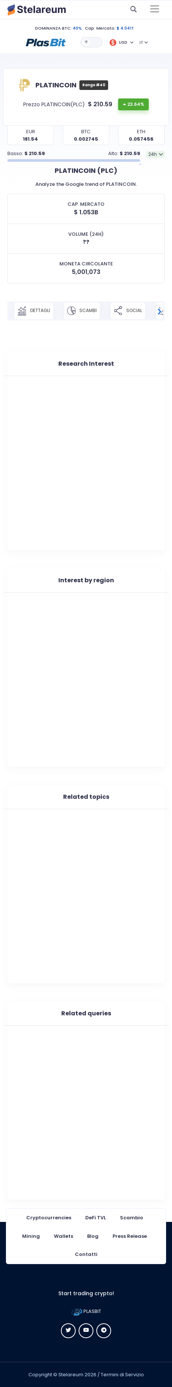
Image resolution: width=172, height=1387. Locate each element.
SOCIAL (128, 311)
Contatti (86, 1254)
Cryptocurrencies (48, 1217)
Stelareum (70, 1374)
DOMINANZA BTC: (53, 28)
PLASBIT (86, 1311)
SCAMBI (82, 311)
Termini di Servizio (122, 1374)
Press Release (130, 1236)
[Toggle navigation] (155, 9)
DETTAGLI (33, 311)
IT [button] (141, 43)
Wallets (63, 1236)
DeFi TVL (95, 1217)
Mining (31, 1236)
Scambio (131, 1217)
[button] (45, 42)
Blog (93, 1236)
